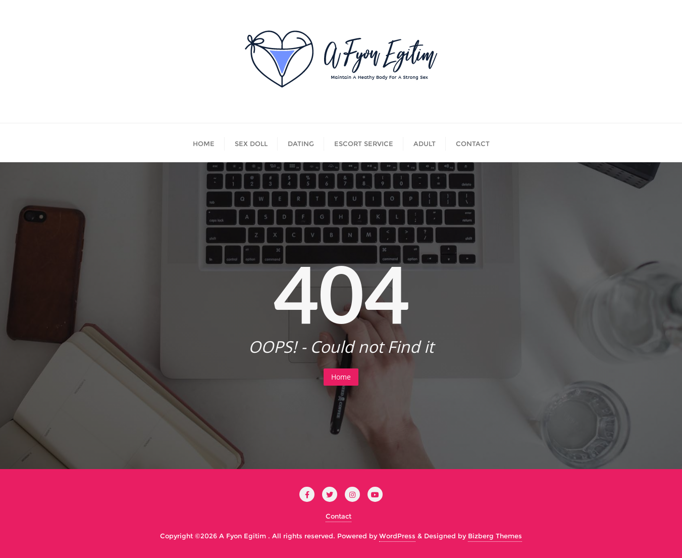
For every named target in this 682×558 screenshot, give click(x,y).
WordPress (397, 536)
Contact (338, 516)
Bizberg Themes (495, 536)
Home (341, 377)
